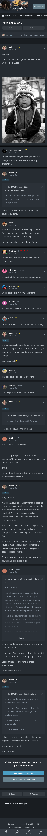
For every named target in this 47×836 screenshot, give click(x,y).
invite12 (11, 302)
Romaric (11, 386)
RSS (35, 828)
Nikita (11, 223)
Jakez (10, 317)
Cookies (27, 828)
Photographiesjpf (15, 150)
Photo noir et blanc (36, 35)
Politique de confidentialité (29, 824)
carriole (11, 370)
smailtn (11, 286)
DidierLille (14, 35)
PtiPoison (12, 270)
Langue (11, 824)
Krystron (12, 251)
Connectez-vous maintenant (24, 779)
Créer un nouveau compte (23, 773)
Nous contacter (15, 828)
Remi (10, 438)
